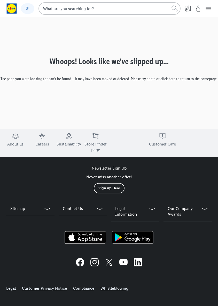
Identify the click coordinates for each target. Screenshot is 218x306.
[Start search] (174, 8)
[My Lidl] (198, 8)
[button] (208, 8)
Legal (11, 288)
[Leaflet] (188, 8)
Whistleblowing (114, 288)
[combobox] (109, 8)
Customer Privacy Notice (44, 288)
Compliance (83, 288)
